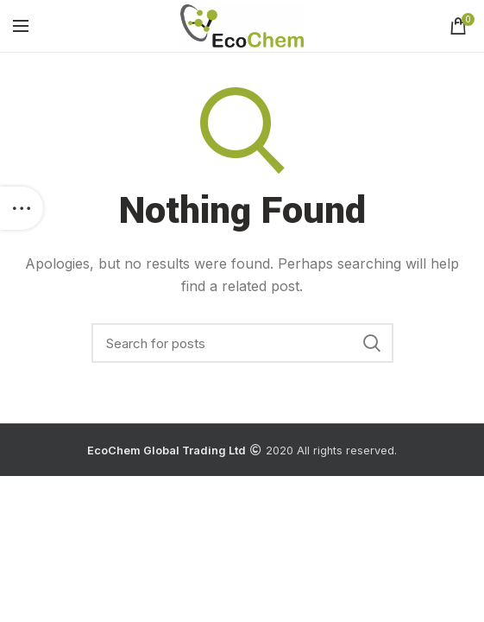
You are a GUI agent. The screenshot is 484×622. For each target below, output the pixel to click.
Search (371, 343)
